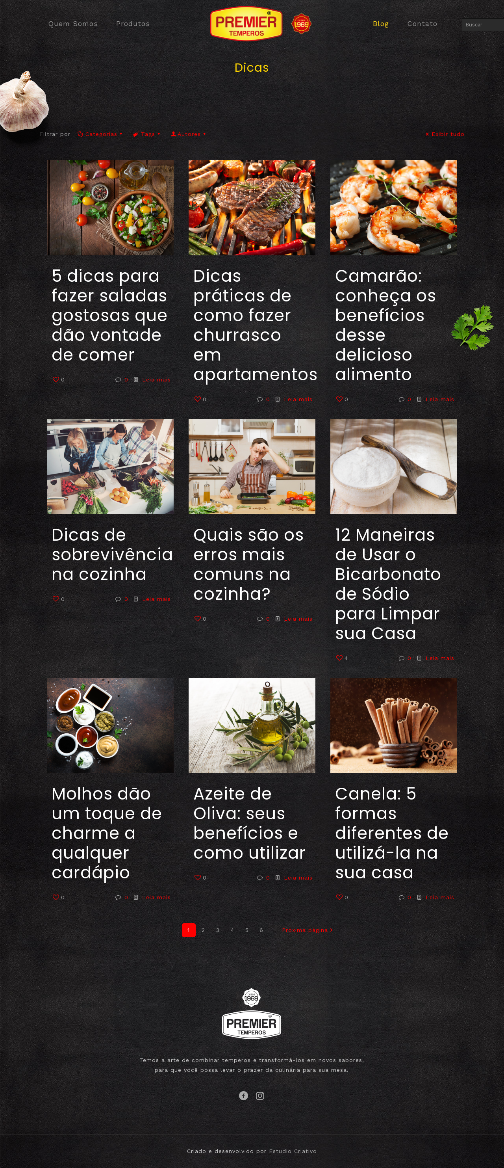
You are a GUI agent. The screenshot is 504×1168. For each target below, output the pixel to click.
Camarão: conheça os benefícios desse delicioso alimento (385, 325)
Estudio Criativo (293, 1151)
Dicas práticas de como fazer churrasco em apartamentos (255, 325)
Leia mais (156, 379)
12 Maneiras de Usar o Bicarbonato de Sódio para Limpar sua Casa (388, 584)
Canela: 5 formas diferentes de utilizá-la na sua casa (392, 833)
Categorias (100, 134)
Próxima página (309, 930)
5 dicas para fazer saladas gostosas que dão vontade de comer (110, 315)
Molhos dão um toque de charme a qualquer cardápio (107, 833)
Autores (189, 134)
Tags (147, 134)
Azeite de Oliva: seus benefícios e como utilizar (249, 823)
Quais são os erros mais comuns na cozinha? (248, 564)
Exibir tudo (444, 134)
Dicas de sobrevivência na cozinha (112, 554)
